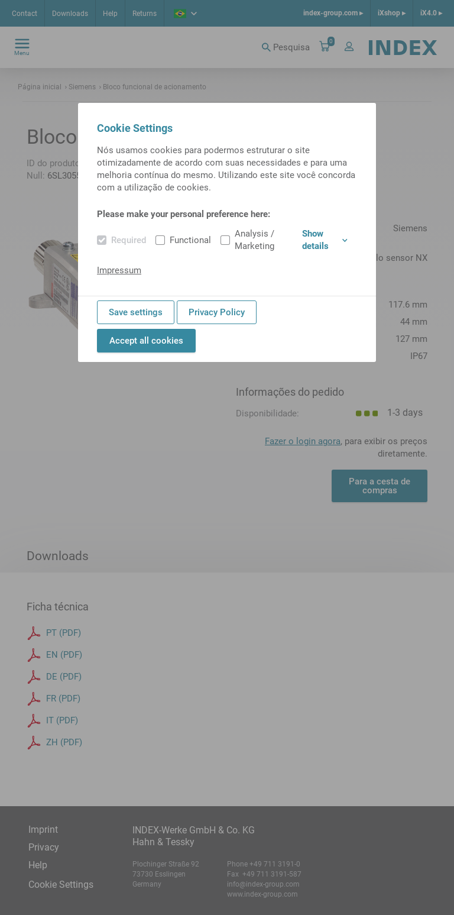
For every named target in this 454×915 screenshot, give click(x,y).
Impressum (119, 270)
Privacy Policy (217, 312)
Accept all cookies (146, 340)
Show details (325, 239)
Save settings (136, 312)
